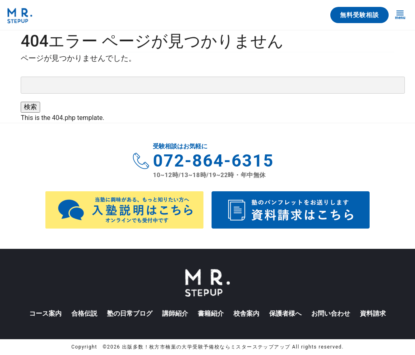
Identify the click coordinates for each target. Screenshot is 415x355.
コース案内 (45, 313)
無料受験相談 (359, 15)
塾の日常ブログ (129, 313)
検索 (30, 107)
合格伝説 (84, 313)
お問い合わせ (330, 313)
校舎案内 (246, 313)
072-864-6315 (213, 161)
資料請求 (373, 313)
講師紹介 (175, 313)
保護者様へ (285, 313)
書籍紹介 (211, 313)
